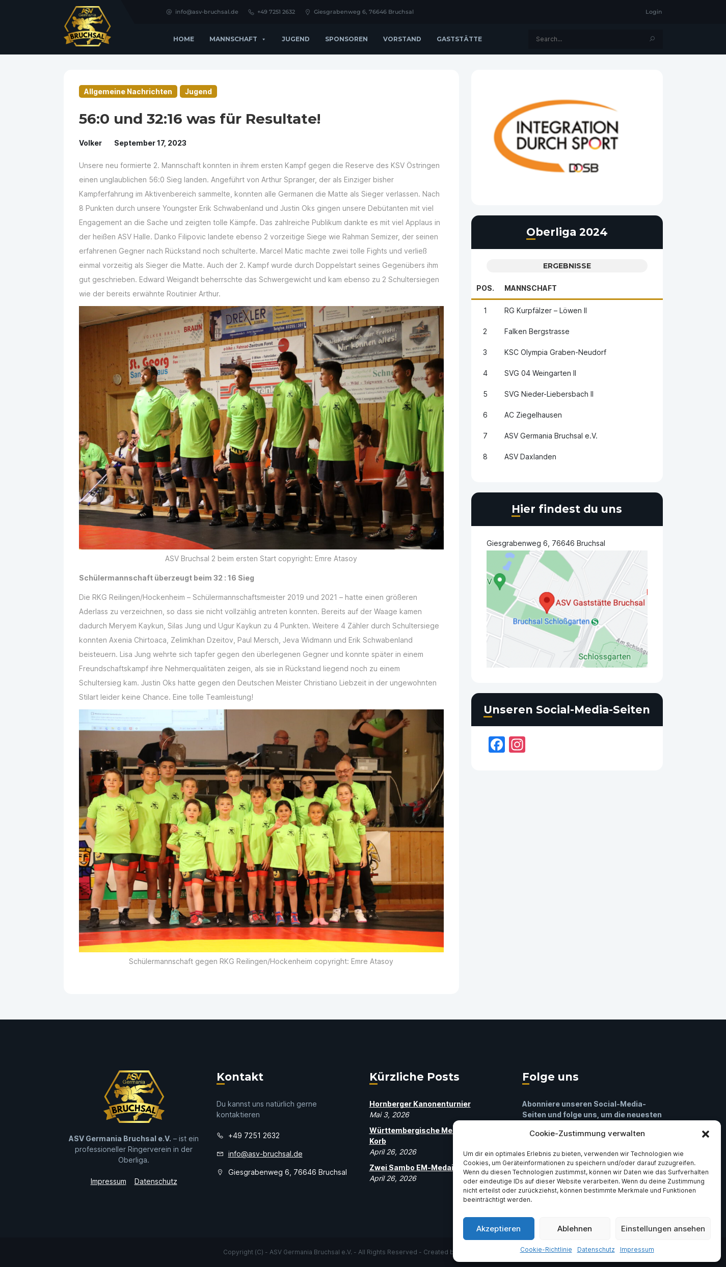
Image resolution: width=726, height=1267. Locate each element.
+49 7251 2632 (271, 11)
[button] (706, 1133)
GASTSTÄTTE (459, 39)
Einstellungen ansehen (663, 1228)
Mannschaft (237, 39)
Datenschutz (596, 1249)
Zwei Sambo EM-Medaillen (418, 1167)
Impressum (637, 1249)
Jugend (296, 39)
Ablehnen (574, 1228)
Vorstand (402, 39)
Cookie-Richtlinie (546, 1249)
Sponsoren (346, 39)
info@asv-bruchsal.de (202, 11)
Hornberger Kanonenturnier (420, 1103)
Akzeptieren (498, 1228)
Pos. (485, 288)
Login (654, 11)
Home (183, 39)
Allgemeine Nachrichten (128, 91)
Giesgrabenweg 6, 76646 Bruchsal (359, 11)
